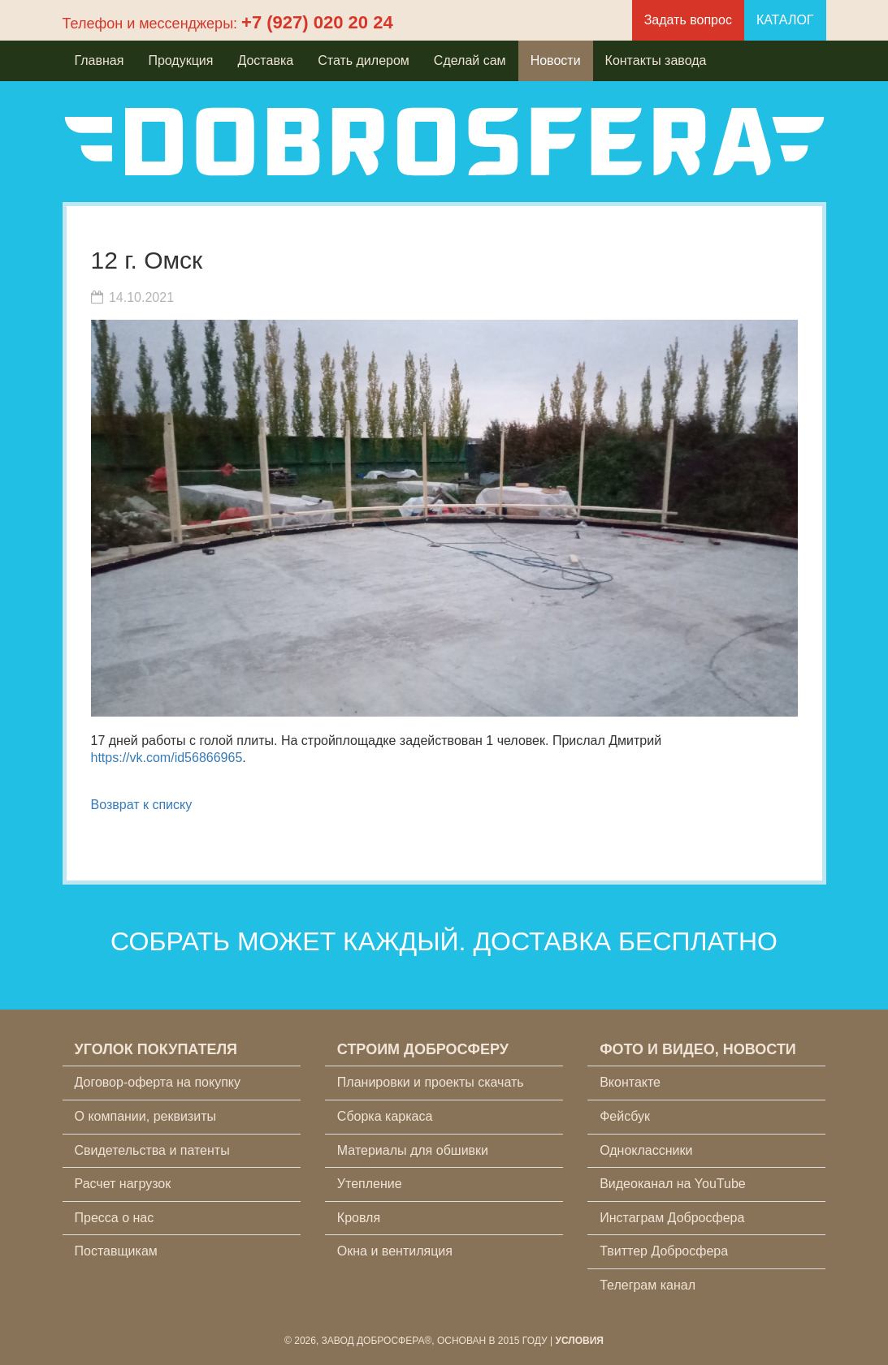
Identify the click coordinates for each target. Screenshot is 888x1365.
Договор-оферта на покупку (158, 1082)
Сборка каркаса (385, 1116)
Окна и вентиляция (395, 1251)
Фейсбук (625, 1116)
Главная (99, 60)
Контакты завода (656, 60)
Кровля (358, 1218)
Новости (556, 60)
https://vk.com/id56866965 (167, 757)
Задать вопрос (688, 20)
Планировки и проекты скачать (430, 1082)
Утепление (369, 1184)
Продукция (180, 60)
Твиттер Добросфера (664, 1251)
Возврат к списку (142, 805)
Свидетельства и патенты (152, 1150)
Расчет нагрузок (123, 1184)
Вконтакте (630, 1082)
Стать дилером (363, 60)
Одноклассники (646, 1150)
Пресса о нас (114, 1218)
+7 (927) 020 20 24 (317, 22)
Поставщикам (116, 1251)
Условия (579, 1340)
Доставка (265, 60)
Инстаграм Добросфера (672, 1218)
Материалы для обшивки (412, 1150)
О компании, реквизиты (145, 1116)
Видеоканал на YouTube (673, 1184)
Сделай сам (470, 60)
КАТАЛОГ (785, 20)
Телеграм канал (647, 1285)
